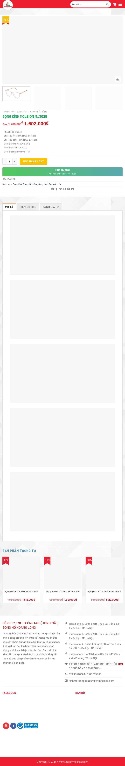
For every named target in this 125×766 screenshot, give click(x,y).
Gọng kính (22, 111)
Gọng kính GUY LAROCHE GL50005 (104, 591)
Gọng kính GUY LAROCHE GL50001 (63, 591)
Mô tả (9, 207)
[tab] (9, 207)
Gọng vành (43, 184)
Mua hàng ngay (33, 161)
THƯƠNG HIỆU (27, 207)
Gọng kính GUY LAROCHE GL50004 (21, 591)
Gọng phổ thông (38, 111)
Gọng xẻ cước (55, 184)
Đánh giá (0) (51, 207)
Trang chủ (8, 111)
